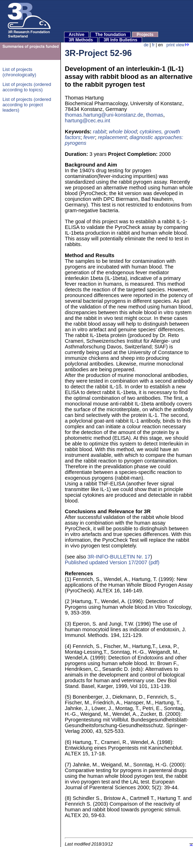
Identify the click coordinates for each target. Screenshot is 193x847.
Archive (76, 34)
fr (153, 44)
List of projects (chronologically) (19, 72)
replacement (112, 137)
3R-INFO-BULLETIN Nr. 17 (119, 557)
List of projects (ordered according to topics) (26, 87)
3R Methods (81, 39)
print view (177, 44)
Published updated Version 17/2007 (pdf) (112, 562)
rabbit (99, 131)
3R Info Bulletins (120, 39)
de (146, 44)
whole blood (123, 131)
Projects (145, 34)
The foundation (110, 34)
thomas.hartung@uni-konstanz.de (104, 115)
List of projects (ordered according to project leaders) (26, 105)
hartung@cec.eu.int (87, 120)
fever (89, 137)
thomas (154, 115)
